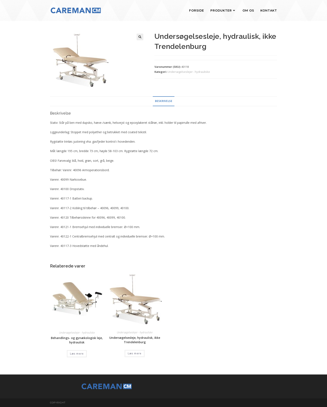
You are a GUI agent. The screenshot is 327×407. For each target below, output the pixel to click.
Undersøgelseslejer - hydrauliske (188, 72)
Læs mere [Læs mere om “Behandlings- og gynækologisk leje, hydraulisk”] (77, 353)
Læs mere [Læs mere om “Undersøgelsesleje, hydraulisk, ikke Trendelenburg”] (135, 353)
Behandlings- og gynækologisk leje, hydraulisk (77, 340)
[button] (140, 37)
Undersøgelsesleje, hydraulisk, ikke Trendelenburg (134, 340)
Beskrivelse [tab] (163, 101)
